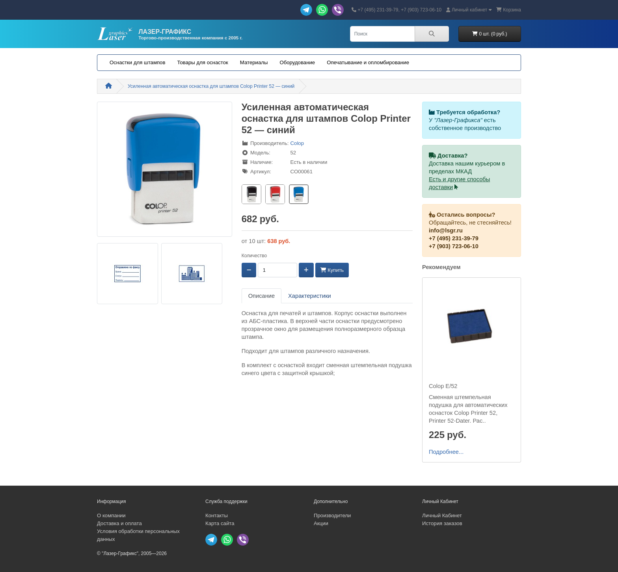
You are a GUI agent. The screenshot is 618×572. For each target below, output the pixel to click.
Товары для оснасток (202, 62)
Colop (297, 143)
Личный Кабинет (442, 515)
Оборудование (297, 62)
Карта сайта (219, 523)
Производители (332, 515)
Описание (261, 296)
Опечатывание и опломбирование (368, 62)
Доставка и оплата (119, 523)
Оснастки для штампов (137, 62)
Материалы (254, 62)
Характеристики (309, 296)
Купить (332, 270)
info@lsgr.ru (446, 230)
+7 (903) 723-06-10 (453, 246)
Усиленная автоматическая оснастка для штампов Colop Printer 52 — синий (211, 86)
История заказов (442, 523)
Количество (254, 255)
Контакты (216, 515)
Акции (321, 523)
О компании (111, 515)
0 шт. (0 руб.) (489, 34)
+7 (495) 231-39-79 (453, 238)
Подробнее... (446, 452)
